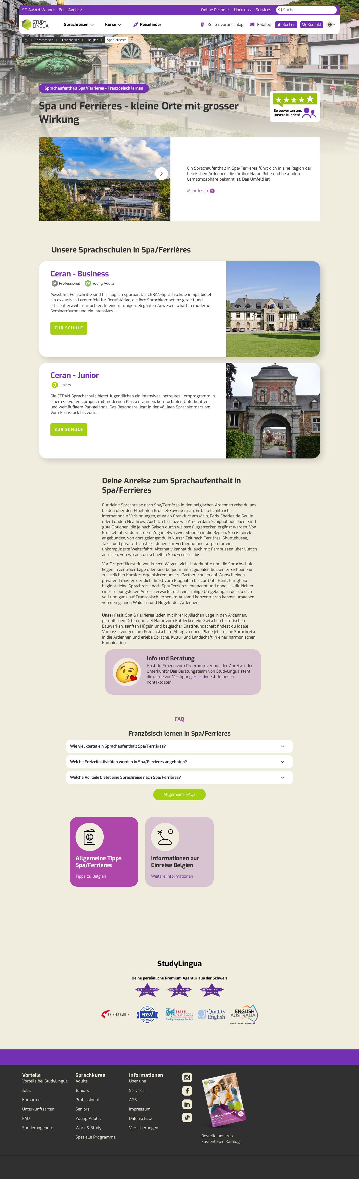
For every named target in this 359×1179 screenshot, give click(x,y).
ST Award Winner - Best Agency (52, 10)
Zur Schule (68, 328)
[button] (161, 173)
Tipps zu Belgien (91, 876)
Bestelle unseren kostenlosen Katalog (220, 1138)
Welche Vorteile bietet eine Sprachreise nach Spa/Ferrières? (125, 777)
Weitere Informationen (172, 876)
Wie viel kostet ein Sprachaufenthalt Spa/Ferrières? (118, 746)
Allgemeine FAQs (179, 794)
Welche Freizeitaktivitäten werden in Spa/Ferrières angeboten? (128, 762)
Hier (197, 677)
